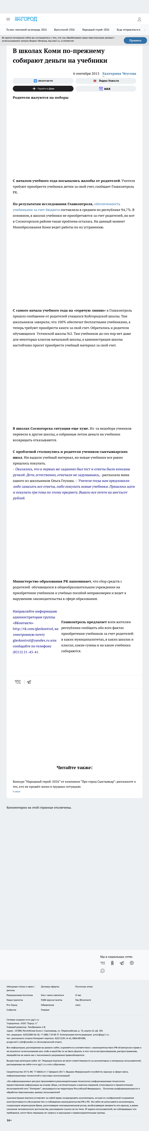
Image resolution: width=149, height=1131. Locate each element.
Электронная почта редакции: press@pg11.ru (84, 1034)
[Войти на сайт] (139, 19)
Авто (78, 1004)
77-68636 (38, 1071)
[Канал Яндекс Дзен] (43, 89)
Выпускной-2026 (64, 29)
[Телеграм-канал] (122, 963)
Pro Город (12, 1004)
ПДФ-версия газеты (51, 999)
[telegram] (30, 682)
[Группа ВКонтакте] (43, 81)
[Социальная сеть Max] (105, 89)
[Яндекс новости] (105, 81)
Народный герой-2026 (95, 29)
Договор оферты (50, 986)
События (11, 1009)
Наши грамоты (15, 999)
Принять (135, 40)
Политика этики (84, 986)
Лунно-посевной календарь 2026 (26, 29)
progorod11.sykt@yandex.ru (21, 1041)
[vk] (18, 682)
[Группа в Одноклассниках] (112, 963)
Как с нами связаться (52, 995)
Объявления (47, 1004)
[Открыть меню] (8, 19)
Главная (45, 1009)
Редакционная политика (20, 995)
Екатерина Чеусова (119, 73)
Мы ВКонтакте (83, 999)
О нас (78, 995)
